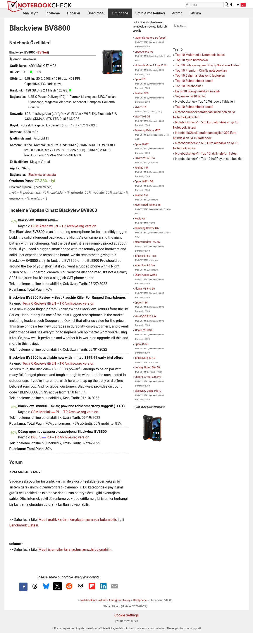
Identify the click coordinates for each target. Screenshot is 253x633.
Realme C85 (141, 93)
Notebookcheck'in (188, 143)
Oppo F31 (140, 79)
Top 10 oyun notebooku (191, 60)
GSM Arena (39, 226)
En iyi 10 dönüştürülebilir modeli (197, 91)
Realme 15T (141, 195)
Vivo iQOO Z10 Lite (145, 316)
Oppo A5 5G (141, 344)
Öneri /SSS (96, 13)
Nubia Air (139, 218)
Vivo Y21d (140, 107)
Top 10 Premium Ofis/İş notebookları (201, 70)
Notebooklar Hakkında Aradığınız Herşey (105, 600)
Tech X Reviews (34, 303)
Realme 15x (141, 167)
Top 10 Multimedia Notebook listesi (200, 55)
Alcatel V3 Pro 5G (144, 288)
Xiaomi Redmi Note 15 (147, 204)
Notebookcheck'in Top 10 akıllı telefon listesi (206, 153)
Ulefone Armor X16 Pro (147, 376)
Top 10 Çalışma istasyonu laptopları (200, 76)
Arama (177, 13)
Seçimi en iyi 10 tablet (190, 96)
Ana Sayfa (30, 13)
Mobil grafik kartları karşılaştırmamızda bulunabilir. (77, 519)
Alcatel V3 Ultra (143, 330)
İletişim (195, 13)
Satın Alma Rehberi (150, 13)
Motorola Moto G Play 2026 (150, 65)
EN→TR (59, 226)
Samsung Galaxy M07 (147, 130)
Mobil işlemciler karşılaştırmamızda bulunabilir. (74, 549)
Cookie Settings (126, 615)
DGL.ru (36, 437)
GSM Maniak (41, 412)
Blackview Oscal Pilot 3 (147, 390)
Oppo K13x (140, 302)
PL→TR (61, 412)
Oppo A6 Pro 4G (143, 51)
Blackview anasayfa (42, 175)
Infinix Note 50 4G (144, 357)
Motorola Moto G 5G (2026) (150, 37)
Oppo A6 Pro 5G (143, 181)
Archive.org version (81, 226)
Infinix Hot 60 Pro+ (145, 255)
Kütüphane (119, 13)
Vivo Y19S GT (142, 116)
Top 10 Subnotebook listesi (194, 81)
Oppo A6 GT (141, 144)
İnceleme (53, 13)
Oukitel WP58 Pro (144, 158)
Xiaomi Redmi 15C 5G (147, 241)
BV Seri (42, 52)
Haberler (73, 13)
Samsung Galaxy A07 (146, 228)
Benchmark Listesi (23, 525)
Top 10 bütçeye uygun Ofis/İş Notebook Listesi (207, 65)
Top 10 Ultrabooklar (189, 86)
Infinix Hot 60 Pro (144, 265)
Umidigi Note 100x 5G (147, 367)
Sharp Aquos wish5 (145, 274)
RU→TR (52, 437)
